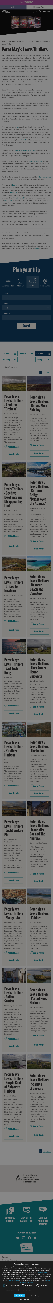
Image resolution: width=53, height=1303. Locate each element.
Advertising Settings (13, 1280)
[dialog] (26, 1282)
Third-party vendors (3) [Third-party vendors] (43, 1272)
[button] (26, 1300)
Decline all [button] (33, 1295)
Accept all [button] (19, 1295)
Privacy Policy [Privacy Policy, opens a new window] (29, 1282)
